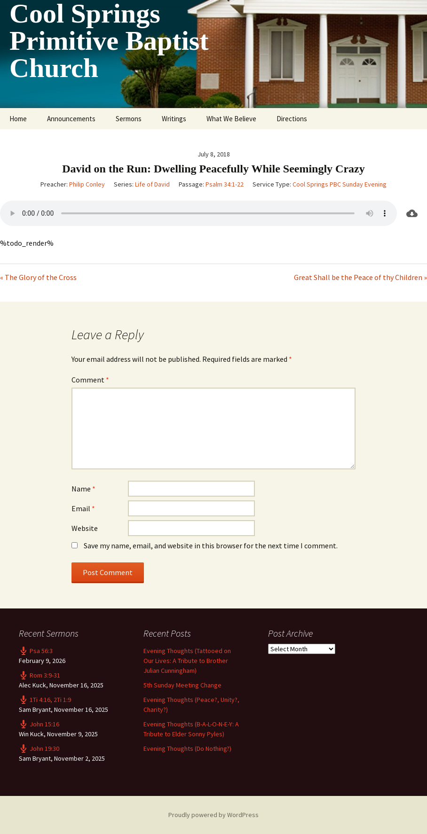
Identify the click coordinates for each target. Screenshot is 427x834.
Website (84, 528)
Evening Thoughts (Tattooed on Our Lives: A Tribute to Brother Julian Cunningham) (187, 661)
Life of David (152, 184)
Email (83, 508)
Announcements (71, 118)
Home (18, 118)
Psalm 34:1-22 (225, 184)
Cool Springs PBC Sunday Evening (340, 184)
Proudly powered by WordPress (213, 815)
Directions (292, 118)
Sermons (129, 118)
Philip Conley (87, 184)
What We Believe (231, 118)
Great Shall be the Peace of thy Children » (360, 277)
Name (83, 488)
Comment (90, 379)
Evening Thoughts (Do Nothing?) (187, 748)
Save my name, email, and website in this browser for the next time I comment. (211, 545)
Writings (174, 118)
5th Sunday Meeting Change (182, 685)
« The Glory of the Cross (38, 277)
